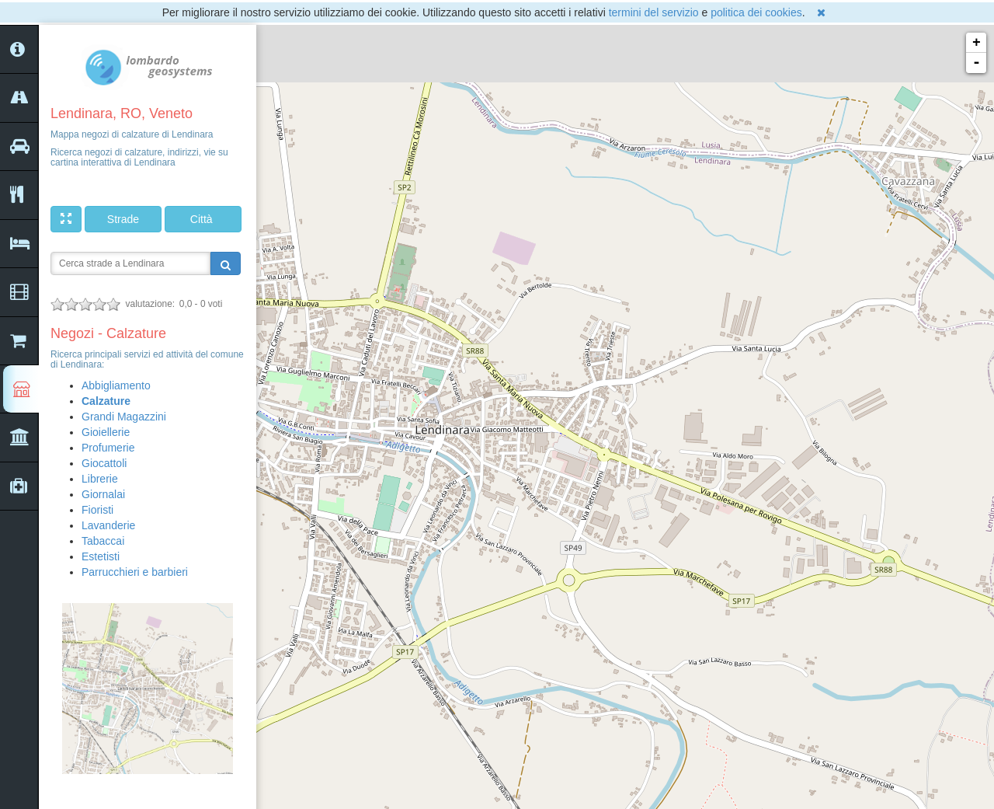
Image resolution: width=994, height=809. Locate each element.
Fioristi (97, 510)
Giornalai (103, 494)
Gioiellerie (106, 432)
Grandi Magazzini (124, 416)
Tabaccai (103, 541)
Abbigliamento (116, 385)
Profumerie (108, 447)
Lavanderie (108, 525)
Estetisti (101, 556)
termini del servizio (654, 12)
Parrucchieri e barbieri (135, 572)
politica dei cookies (756, 12)
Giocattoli (104, 463)
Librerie (100, 478)
